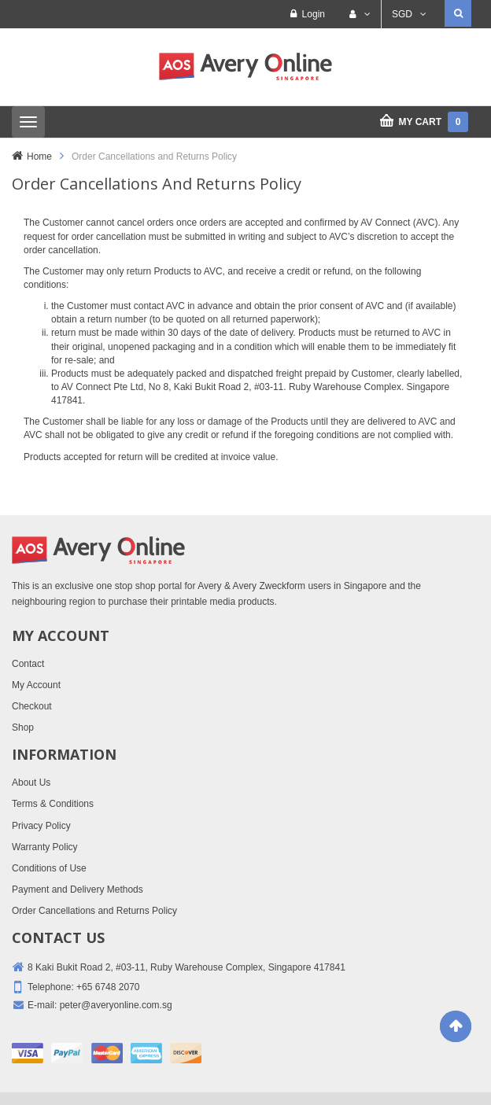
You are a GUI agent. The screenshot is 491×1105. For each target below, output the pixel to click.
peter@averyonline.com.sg (116, 1005)
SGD (402, 14)
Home (39, 156)
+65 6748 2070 (107, 987)
